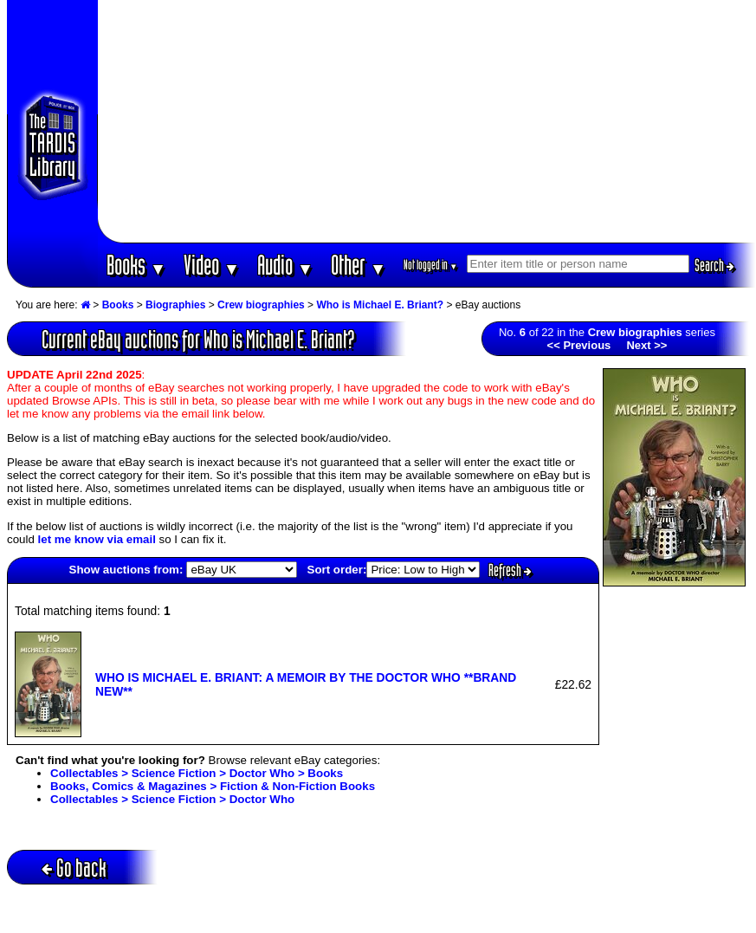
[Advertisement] (426, 121)
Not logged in (431, 264)
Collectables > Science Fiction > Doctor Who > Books (196, 773)
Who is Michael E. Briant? (379, 305)
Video (212, 264)
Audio (285, 264)
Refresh (510, 570)
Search (714, 265)
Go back (74, 867)
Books (136, 264)
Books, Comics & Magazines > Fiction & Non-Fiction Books (212, 786)
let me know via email (97, 539)
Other (358, 264)
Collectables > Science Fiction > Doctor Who (172, 799)
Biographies (175, 305)
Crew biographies (261, 305)
